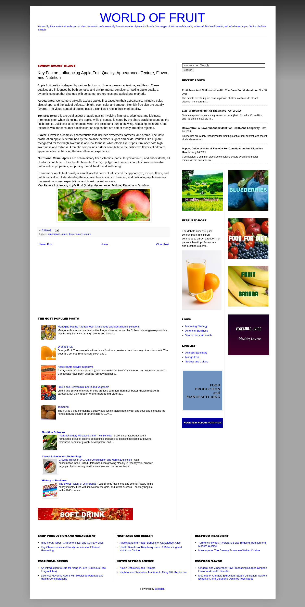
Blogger (159, 588)
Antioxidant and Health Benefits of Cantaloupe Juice (150, 542)
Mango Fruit (192, 357)
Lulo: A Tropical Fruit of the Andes (204, 110)
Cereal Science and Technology (62, 456)
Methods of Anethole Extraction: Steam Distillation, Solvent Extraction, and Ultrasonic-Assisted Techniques (232, 577)
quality (79, 234)
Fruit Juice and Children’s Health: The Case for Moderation (219, 90)
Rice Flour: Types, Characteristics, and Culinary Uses (72, 542)
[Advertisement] (152, 46)
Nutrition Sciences (53, 432)
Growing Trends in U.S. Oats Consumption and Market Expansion (96, 459)
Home (104, 244)
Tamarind (63, 406)
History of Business (54, 480)
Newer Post (45, 244)
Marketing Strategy (196, 326)
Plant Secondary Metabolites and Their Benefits (86, 435)
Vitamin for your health (198, 335)
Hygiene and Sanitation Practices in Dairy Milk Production (153, 572)
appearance (54, 234)
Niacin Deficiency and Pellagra (137, 567)
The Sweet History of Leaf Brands (78, 483)
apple (64, 234)
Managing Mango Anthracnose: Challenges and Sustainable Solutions (99, 326)
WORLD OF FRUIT (152, 17)
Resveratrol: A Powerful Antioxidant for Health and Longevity (221, 127)
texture (87, 234)
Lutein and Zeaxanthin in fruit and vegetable (83, 386)
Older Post (162, 244)
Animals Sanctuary (196, 352)
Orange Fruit (65, 346)
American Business (196, 330)
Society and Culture (196, 361)
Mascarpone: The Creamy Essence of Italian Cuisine (229, 550)
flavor (71, 234)
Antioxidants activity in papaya (75, 366)
